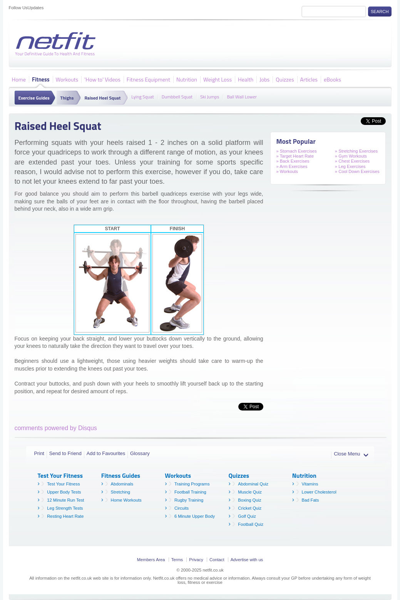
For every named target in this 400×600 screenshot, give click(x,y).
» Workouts (287, 171)
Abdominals (122, 484)
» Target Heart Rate (295, 156)
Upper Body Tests (64, 492)
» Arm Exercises (292, 166)
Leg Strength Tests (65, 508)
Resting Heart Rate (65, 516)
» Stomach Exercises (296, 151)
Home (19, 79)
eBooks (332, 79)
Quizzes (285, 79)
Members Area (151, 559)
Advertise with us (247, 559)
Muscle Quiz (250, 492)
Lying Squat (142, 96)
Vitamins (310, 484)
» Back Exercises (293, 161)
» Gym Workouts (351, 156)
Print (39, 453)
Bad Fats (310, 500)
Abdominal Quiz (253, 484)
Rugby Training (188, 500)
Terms (177, 559)
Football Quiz (250, 524)
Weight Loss (217, 79)
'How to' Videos (102, 79)
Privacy (196, 559)
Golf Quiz (247, 516)
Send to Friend (65, 453)
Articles (309, 79)
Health (245, 79)
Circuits (181, 508)
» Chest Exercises (352, 161)
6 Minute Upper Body (194, 516)
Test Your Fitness (63, 484)
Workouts (67, 79)
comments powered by (56, 428)
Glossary (140, 453)
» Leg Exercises (350, 166)
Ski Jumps (209, 96)
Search (380, 11)
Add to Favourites (106, 453)
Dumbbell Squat (177, 96)
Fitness (40, 79)
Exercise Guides (34, 97)
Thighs (67, 97)
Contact (216, 559)
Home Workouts (126, 500)
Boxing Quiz (249, 500)
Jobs (264, 79)
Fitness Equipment (148, 79)
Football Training (190, 492)
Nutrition (186, 79)
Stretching (120, 492)
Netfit (57, 44)
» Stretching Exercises (356, 151)
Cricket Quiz (249, 508)
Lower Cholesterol (319, 492)
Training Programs (192, 484)
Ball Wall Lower (242, 96)
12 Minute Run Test (65, 500)
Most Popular (296, 141)
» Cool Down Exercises (357, 171)
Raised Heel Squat (102, 97)
